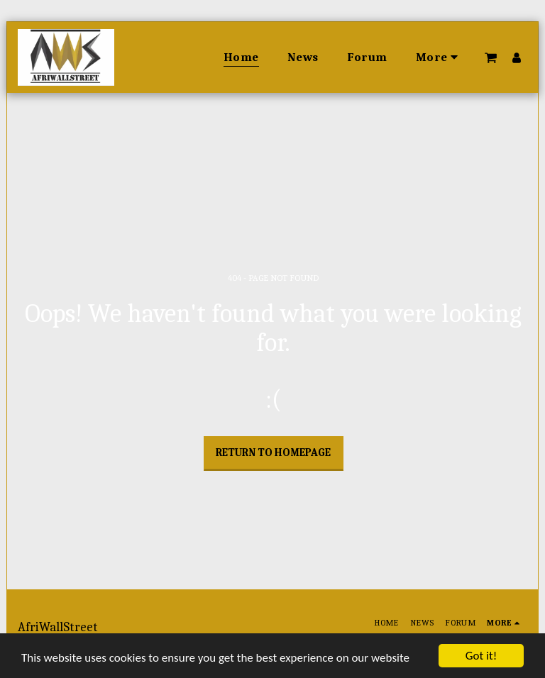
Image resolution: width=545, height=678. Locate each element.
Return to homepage (273, 452)
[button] (490, 57)
